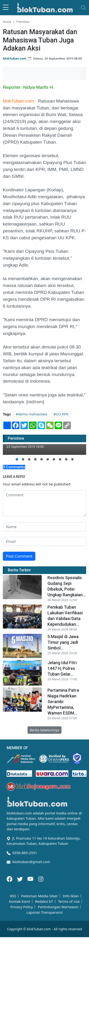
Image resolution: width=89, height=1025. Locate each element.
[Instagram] (41, 878)
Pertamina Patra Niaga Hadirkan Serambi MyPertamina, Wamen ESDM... (63, 701)
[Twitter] (20, 878)
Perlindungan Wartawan (58, 907)
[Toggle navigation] (83, 7)
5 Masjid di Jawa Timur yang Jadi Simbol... (63, 642)
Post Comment (19, 556)
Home (7, 22)
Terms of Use (69, 901)
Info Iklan (71, 896)
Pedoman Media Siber (39, 896)
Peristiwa (22, 22)
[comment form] (44, 503)
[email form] (44, 541)
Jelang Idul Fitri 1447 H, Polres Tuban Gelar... (62, 668)
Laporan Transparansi (44, 912)
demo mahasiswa (32, 414)
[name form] (44, 526)
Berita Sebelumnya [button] (44, 730)
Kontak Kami (19, 901)
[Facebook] (10, 878)
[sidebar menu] (6, 7)
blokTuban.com (14, 58)
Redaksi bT (44, 901)
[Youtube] (31, 878)
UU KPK (62, 414)
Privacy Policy (21, 907)
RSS (13, 896)
